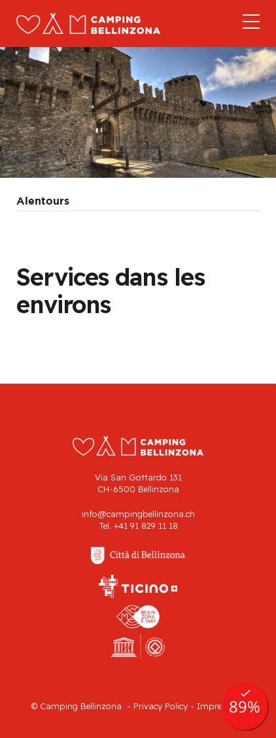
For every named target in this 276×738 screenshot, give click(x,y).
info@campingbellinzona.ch (138, 514)
